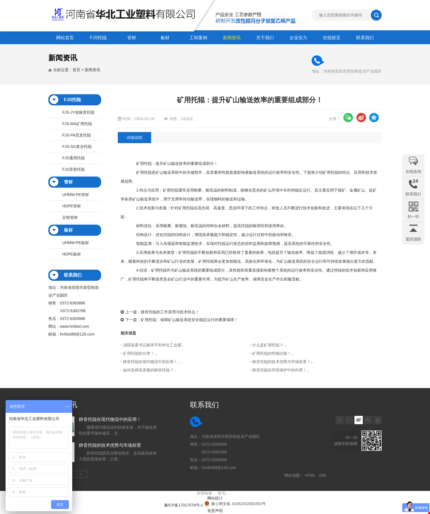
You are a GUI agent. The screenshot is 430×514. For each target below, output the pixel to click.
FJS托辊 (98, 37)
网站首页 (65, 37)
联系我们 (365, 37)
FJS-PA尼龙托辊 (76, 135)
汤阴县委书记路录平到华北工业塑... (154, 345)
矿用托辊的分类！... (140, 353)
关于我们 (265, 37)
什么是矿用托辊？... (269, 345)
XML (324, 475)
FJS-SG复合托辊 (77, 146)
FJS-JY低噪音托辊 (78, 112)
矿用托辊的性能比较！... (273, 353)
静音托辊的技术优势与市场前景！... (283, 361)
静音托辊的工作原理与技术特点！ (170, 312)
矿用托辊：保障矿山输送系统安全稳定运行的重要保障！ (189, 319)
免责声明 (215, 510)
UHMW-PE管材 (75, 194)
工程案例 (198, 37)
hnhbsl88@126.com (77, 334)
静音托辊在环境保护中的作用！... (281, 370)
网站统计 (215, 498)
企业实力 (298, 37)
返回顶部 (413, 239)
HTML (311, 475)
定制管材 (70, 217)
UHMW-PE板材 (75, 242)
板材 (165, 37)
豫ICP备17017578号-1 (183, 505)
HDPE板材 (71, 254)
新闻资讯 (232, 37)
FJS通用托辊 (73, 158)
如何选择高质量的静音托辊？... (150, 370)
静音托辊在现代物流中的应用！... (152, 361)
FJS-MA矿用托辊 (77, 123)
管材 (131, 37)
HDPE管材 (71, 206)
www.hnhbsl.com (74, 326)
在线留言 (332, 37)
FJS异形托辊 (73, 169)
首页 (76, 70)
